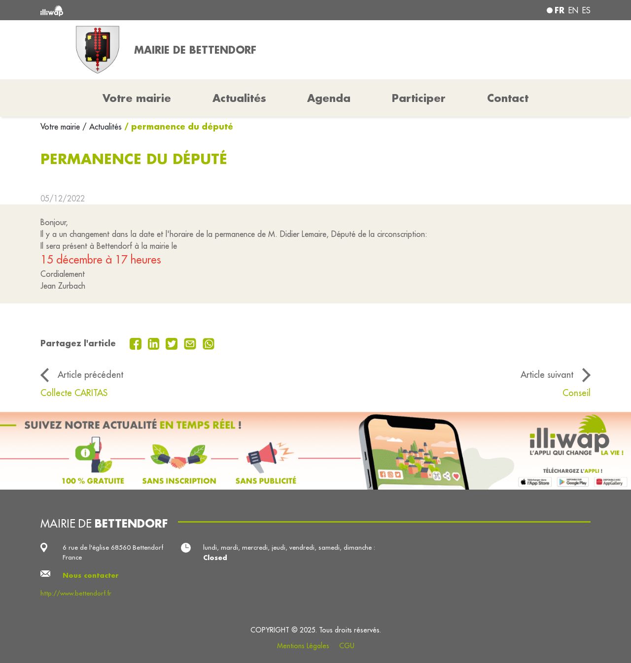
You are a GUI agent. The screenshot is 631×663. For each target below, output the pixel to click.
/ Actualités (102, 127)
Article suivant (547, 374)
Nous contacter (91, 575)
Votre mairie (61, 127)
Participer (419, 98)
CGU (346, 645)
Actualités (239, 98)
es (586, 10)
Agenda (329, 98)
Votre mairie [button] (137, 98)
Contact (507, 98)
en (573, 10)
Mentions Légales (303, 645)
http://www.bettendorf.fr (75, 593)
